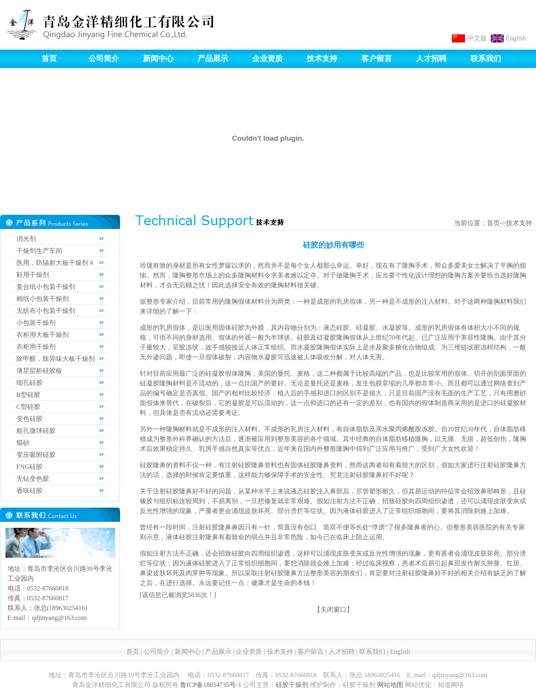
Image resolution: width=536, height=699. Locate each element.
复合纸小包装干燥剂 (45, 287)
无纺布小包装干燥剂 (45, 311)
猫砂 (22, 443)
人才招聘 (431, 59)
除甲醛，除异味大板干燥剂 (55, 359)
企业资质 (267, 59)
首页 (49, 59)
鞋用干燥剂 (32, 275)
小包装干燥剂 (36, 323)
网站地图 (390, 685)
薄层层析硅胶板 (39, 371)
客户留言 (376, 59)
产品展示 (213, 59)
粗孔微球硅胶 (36, 431)
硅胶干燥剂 (292, 685)
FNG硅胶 (29, 467)
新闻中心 (158, 59)
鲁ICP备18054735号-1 (211, 685)
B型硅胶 (28, 395)
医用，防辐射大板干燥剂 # (54, 263)
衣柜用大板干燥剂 (42, 335)
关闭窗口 (333, 609)
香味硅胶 (29, 491)
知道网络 (451, 685)
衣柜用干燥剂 (36, 347)
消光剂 (26, 239)
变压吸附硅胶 (36, 455)
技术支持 (322, 59)
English (516, 38)
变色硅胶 (29, 419)
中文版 (477, 38)
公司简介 (103, 59)
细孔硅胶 (29, 383)
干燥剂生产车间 (39, 251)
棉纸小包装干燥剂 (42, 299)
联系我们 (486, 59)
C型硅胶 (28, 407)
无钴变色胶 (32, 479)
